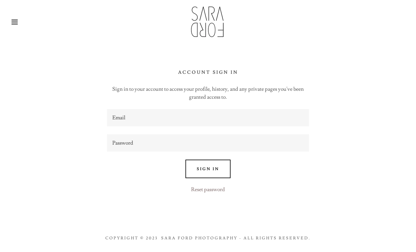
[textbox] (208, 117)
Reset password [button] (208, 189)
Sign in (208, 169)
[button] (21, 22)
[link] (208, 20)
